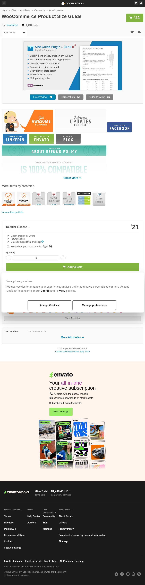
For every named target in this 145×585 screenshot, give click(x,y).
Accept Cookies (49, 305)
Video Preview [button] (97, 97)
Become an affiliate (14, 535)
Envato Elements (13, 561)
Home (4, 10)
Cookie (44, 290)
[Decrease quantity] (8, 257)
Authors (31, 522)
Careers (63, 522)
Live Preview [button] (40, 97)
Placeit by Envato (33, 561)
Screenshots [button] (68, 97)
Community (49, 516)
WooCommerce (56, 10)
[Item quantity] (36, 257)
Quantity (10, 252)
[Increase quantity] (63, 257)
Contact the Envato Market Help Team (72, 351)
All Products (66, 561)
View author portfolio (12, 212)
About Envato (66, 516)
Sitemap (63, 541)
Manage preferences (94, 305)
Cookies (8, 541)
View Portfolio (72, 318)
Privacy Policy (66, 529)
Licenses (9, 522)
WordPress (25, 10)
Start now (59, 412)
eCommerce (39, 10)
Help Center (33, 516)
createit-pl (12, 25)
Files (13, 10)
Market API (10, 529)
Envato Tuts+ (51, 561)
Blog (45, 522)
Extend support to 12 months (31, 246)
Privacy (60, 290)
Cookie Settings (12, 547)
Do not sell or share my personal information (82, 535)
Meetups (47, 529)
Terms (7, 516)
